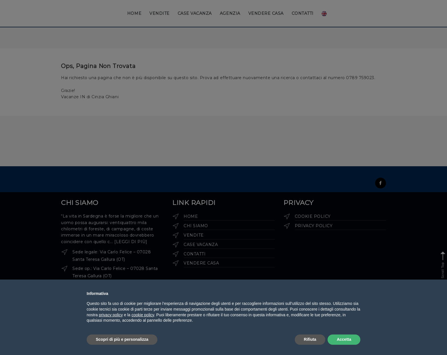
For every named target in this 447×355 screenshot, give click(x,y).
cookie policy (142, 315)
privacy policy (111, 315)
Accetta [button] (344, 339)
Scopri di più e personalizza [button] (122, 339)
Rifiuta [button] (310, 339)
